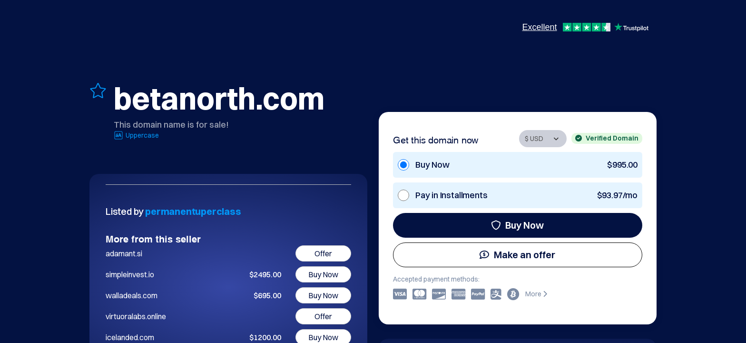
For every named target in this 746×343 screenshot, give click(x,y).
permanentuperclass (193, 211)
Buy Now (517, 225)
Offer (323, 253)
